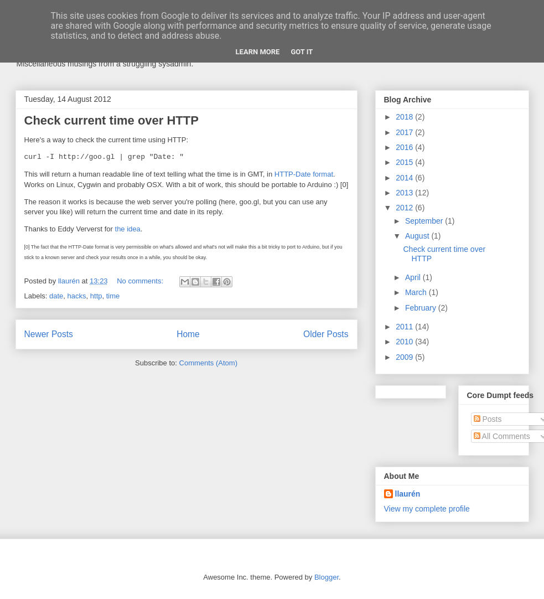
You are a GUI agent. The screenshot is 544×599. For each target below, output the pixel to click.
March (417, 292)
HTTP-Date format (303, 174)
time (113, 296)
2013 (405, 192)
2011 (405, 326)
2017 (405, 132)
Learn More (258, 52)
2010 (405, 341)
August (418, 235)
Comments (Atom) (208, 363)
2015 (405, 162)
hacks (77, 296)
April (414, 277)
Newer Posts (48, 334)
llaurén (408, 493)
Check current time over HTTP (111, 120)
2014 (405, 177)
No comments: (141, 281)
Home (188, 334)
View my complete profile (427, 508)
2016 (405, 147)
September (425, 220)
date (56, 296)
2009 (405, 357)
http (96, 296)
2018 (405, 116)
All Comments (502, 436)
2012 (405, 207)
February (421, 307)
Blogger (326, 577)
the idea (128, 229)
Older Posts (325, 334)
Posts (488, 419)
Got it (302, 52)
